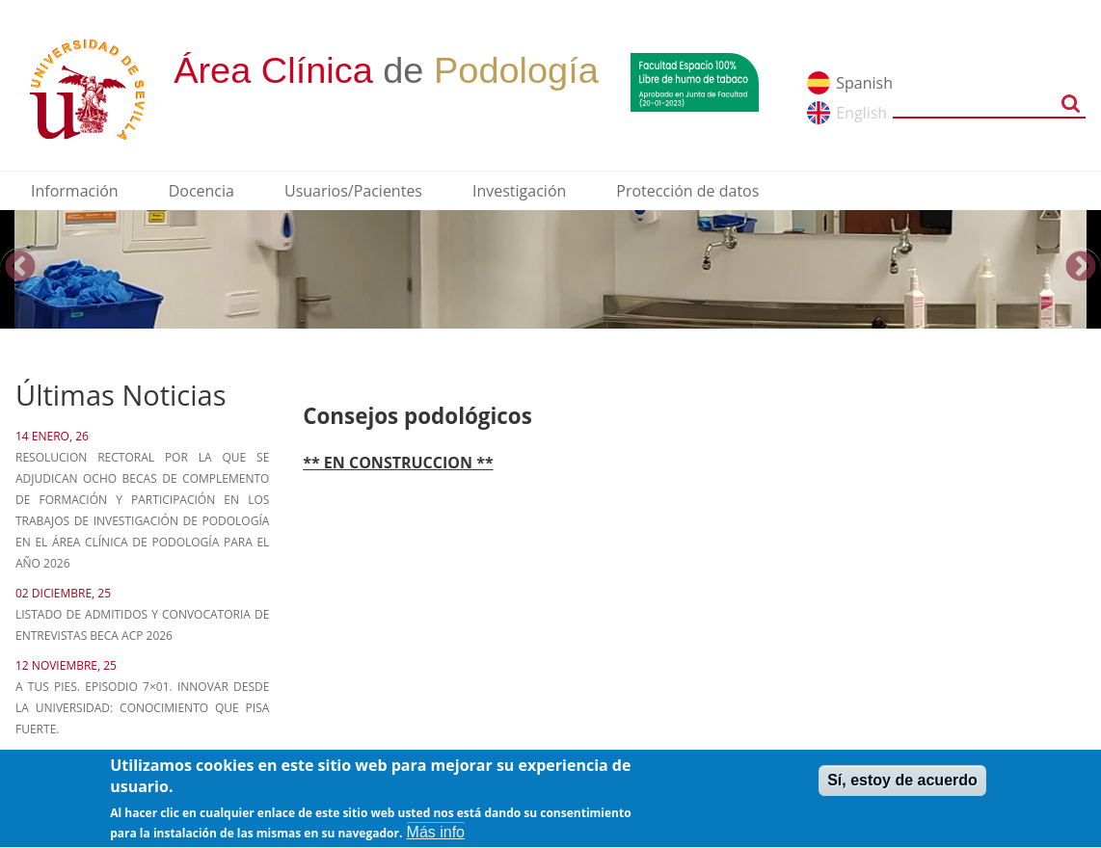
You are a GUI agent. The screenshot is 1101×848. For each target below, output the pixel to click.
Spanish (864, 82)
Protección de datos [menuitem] (687, 190)
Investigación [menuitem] (519, 190)
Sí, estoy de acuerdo (902, 786)
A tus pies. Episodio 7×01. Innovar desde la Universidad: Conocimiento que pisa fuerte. (142, 707)
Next (1081, 268)
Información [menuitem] (75, 190)
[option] (550, 269)
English (861, 112)
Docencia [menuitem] (201, 190)
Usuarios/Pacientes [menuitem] (353, 190)
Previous (20, 268)
